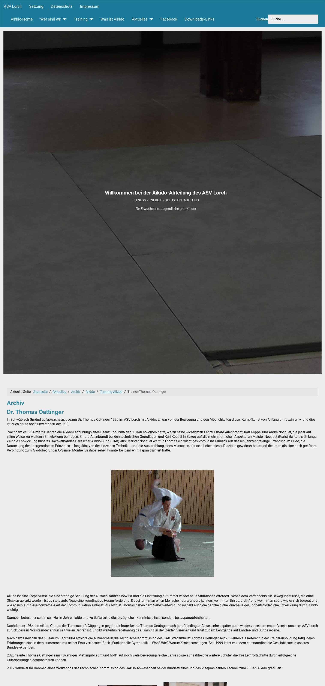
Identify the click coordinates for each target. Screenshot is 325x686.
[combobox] (293, 19)
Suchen (262, 19)
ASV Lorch (13, 6)
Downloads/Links (199, 19)
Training (81, 19)
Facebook (168, 19)
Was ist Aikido (112, 19)
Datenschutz (61, 6)
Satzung (36, 6)
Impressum (89, 6)
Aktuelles (140, 19)
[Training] (90, 19)
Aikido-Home (22, 19)
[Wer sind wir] (63, 19)
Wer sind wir (50, 19)
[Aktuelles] (150, 19)
